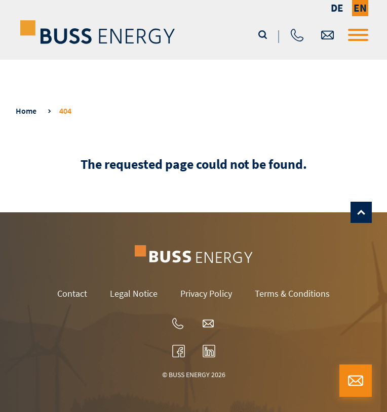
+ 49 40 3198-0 (297, 35)
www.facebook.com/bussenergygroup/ (178, 351)
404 (65, 111)
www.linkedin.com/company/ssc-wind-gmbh (209, 351)
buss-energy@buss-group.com (327, 35)
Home (26, 111)
